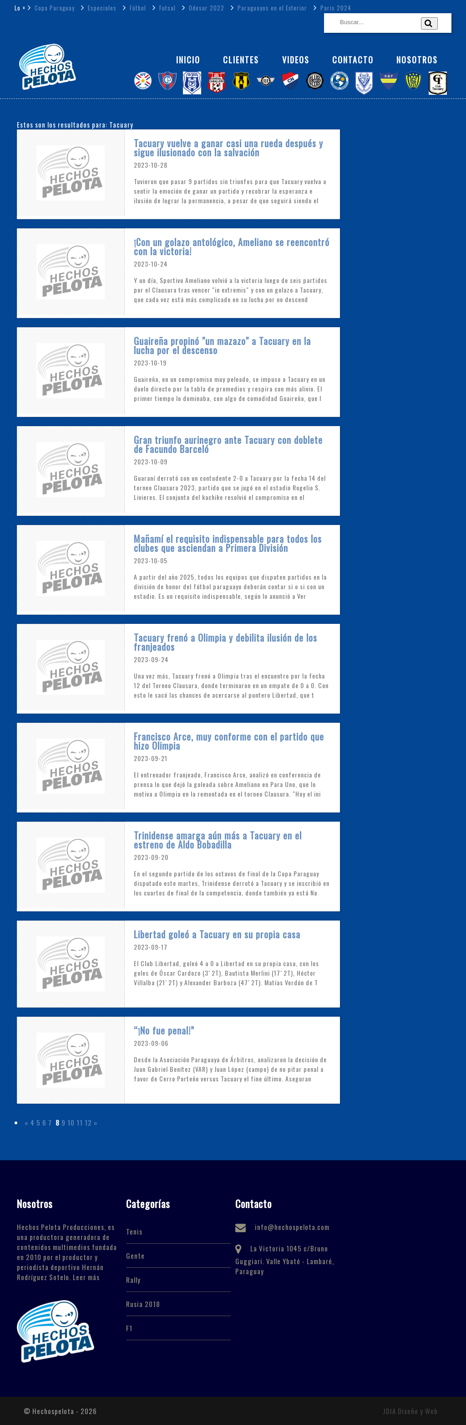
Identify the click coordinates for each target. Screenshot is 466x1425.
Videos (295, 60)
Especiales (101, 7)
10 (71, 1122)
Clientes (241, 60)
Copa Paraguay (54, 7)
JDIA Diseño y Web (410, 1411)
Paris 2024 (335, 7)
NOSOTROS (417, 60)
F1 (129, 1328)
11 (79, 1122)
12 (88, 1122)
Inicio (188, 60)
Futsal (166, 7)
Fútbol (137, 7)
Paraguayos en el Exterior (271, 7)
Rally (133, 1280)
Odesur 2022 (205, 7)
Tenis (134, 1231)
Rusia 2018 (143, 1304)
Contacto (353, 60)
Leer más (86, 1277)
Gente (135, 1255)
